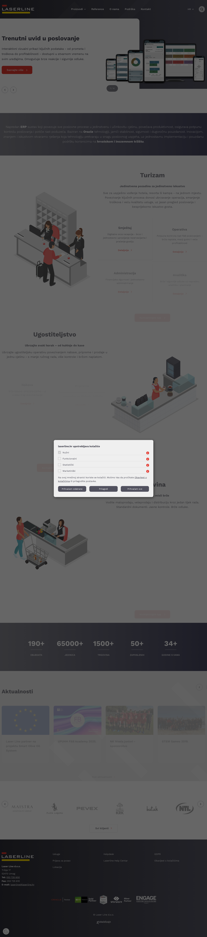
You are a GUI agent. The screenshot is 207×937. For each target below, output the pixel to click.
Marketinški (69, 470)
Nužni (66, 452)
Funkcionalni (70, 458)
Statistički (68, 464)
